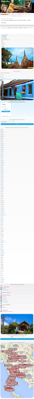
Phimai (1, 232)
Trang (1, 274)
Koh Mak (2, 177)
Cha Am (2, 142)
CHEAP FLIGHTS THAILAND (5, 292)
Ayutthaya (5, 34)
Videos (29, 14)
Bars (12, 27)
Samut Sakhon (2, 250)
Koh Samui (2, 186)
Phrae (1, 237)
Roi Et (1, 248)
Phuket (1, 239)
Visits (23, 14)
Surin (1, 270)
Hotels (16, 14)
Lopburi (2, 199)
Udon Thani (2, 281)
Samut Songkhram (3, 252)
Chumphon (2, 155)
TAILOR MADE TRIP (4, 310)
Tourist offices (20, 27)
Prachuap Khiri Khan (3, 241)
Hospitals (16, 27)
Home (1, 18)
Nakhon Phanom (3, 210)
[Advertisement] (17, 31)
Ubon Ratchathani (3, 279)
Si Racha (2, 259)
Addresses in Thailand (6, 18)
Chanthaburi (2, 144)
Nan (1, 217)
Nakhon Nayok (2, 206)
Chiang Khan (2, 146)
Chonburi (2, 153)
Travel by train (4, 296)
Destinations (19, 14)
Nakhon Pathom (3, 208)
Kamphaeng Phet (3, 162)
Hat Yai (1, 157)
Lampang (2, 195)
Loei (1, 197)
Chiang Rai (2, 151)
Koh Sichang (2, 188)
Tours (26, 14)
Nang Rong (2, 219)
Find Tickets (5, 111)
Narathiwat (2, 221)
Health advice (4, 307)
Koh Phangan (2, 179)
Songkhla (2, 263)
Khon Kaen (2, 168)
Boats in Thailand (4, 300)
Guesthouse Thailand (5, 289)
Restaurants (9, 27)
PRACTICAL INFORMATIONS (5, 304)
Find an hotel (4, 288)
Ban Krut (2, 133)
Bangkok (24, 27)
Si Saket (2, 261)
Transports (12, 14)
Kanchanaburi (2, 164)
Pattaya (1, 228)
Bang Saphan (2, 135)
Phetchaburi (2, 230)
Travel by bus (4, 297)
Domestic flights (4, 299)
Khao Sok (2, 166)
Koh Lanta (2, 175)
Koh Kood (2, 173)
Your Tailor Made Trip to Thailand (7, 311)
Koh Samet (2, 184)
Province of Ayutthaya (4, 38)
